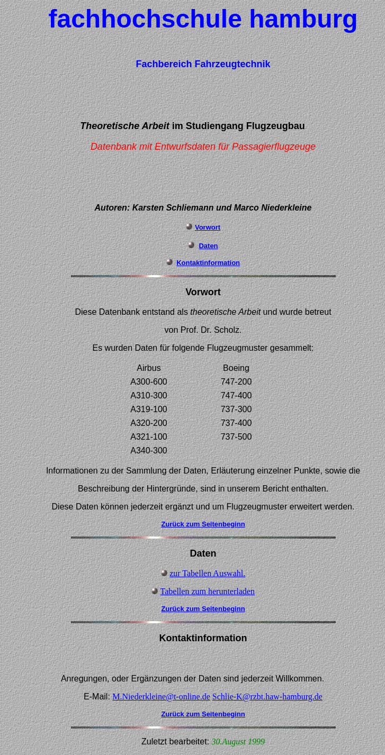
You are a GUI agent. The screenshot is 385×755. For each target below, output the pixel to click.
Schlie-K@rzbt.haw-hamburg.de (267, 696)
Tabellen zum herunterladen (207, 591)
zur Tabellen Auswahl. (207, 573)
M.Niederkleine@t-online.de (161, 696)
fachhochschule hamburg (202, 19)
